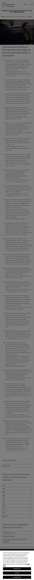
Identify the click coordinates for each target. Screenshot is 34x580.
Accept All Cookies (17, 578)
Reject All (17, 573)
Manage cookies (17, 569)
